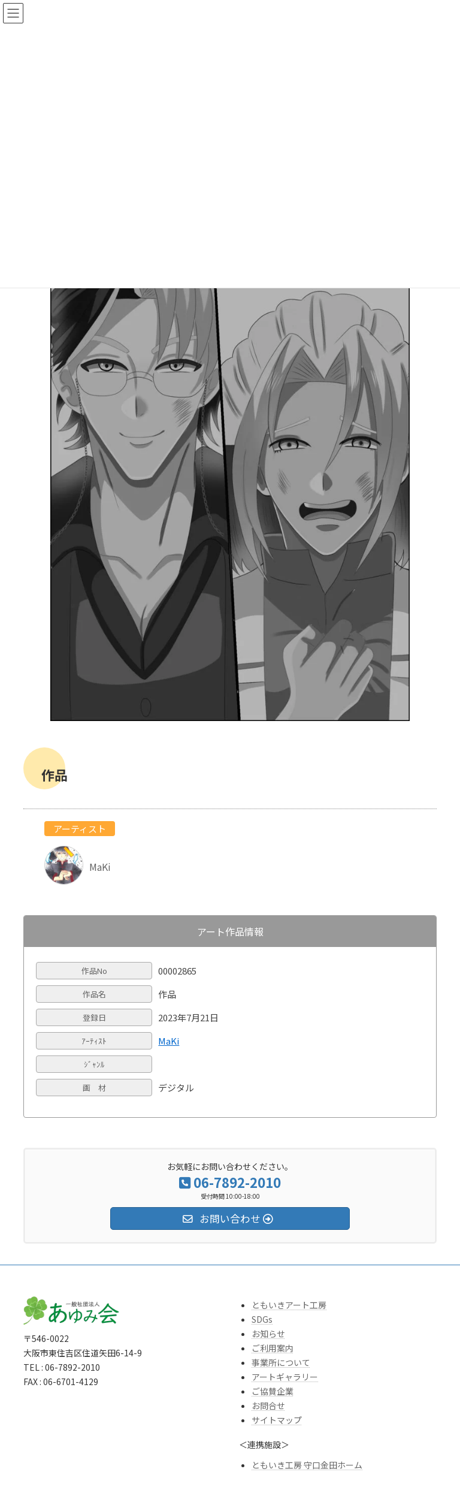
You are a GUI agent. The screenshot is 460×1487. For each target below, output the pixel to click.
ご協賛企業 (272, 1391)
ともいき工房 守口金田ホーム (307, 1465)
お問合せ (268, 1405)
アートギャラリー (285, 1377)
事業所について (281, 1362)
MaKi (168, 1040)
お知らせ (268, 1334)
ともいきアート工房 (289, 1305)
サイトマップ (277, 1420)
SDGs (262, 1319)
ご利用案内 (272, 1348)
